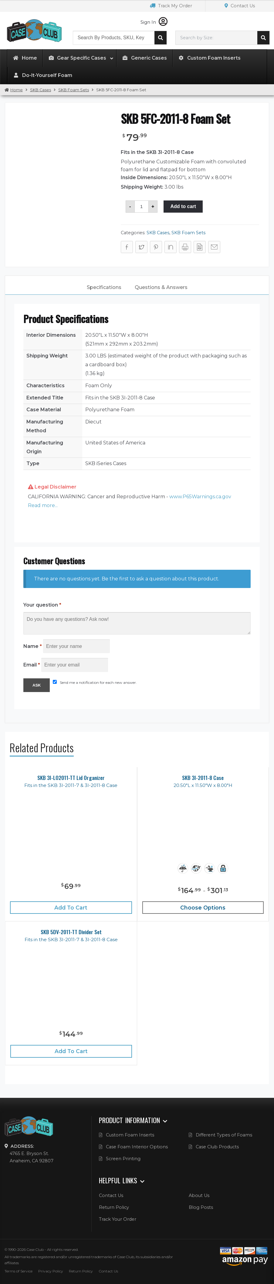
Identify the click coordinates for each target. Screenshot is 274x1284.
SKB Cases (40, 90)
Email (31, 665)
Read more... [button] (43, 505)
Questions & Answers (161, 287)
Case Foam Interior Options (137, 1147)
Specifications (104, 287)
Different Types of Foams (224, 1135)
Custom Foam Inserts (130, 1135)
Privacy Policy (50, 1271)
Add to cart (183, 206)
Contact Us (240, 6)
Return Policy (114, 1207)
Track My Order (171, 6)
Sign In (153, 22)
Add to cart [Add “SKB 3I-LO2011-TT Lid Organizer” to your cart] (70, 907)
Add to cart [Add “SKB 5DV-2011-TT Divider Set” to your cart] (71, 1051)
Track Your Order (117, 1219)
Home (16, 90)
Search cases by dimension (263, 37)
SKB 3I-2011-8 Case (203, 777)
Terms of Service (18, 1271)
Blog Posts (201, 1207)
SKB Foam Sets (73, 90)
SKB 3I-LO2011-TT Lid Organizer (71, 777)
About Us (199, 1195)
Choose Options (202, 907)
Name (32, 646)
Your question (42, 605)
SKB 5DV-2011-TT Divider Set (71, 932)
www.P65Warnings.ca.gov (200, 496)
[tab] (104, 287)
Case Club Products (217, 1147)
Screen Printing (123, 1158)
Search (160, 37)
